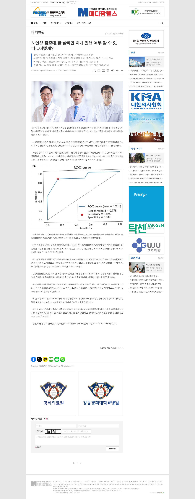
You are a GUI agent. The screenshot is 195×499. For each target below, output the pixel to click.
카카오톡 (45, 359)
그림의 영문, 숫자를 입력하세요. (76, 431)
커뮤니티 (69, 22)
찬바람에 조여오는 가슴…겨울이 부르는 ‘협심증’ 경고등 (147, 288)
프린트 (108, 70)
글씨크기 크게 (117, 70)
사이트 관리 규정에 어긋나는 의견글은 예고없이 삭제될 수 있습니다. (63, 437)
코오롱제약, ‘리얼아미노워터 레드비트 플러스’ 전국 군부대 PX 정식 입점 (147, 170)
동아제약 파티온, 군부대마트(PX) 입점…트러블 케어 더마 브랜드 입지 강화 (147, 166)
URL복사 (94, 70)
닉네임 (39, 426)
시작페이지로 (36, 2)
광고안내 (160, 482)
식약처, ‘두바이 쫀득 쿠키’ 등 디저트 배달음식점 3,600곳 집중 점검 (147, 82)
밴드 (62, 359)
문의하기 (151, 482)
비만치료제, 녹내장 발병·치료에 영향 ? (144, 276)
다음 (80, 462)
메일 (103, 70)
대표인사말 (66, 482)
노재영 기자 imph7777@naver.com (43, 70)
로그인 (162, 2)
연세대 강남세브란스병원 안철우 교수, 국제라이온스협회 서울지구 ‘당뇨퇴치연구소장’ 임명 (147, 280)
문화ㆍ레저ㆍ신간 (84, 22)
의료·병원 (135, 258)
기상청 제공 (73, 3)
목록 (99, 70)
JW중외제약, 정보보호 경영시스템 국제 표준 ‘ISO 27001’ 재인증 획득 (147, 178)
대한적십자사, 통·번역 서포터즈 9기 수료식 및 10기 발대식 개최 (147, 86)
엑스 (39, 359)
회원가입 (155, 2)
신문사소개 (57, 482)
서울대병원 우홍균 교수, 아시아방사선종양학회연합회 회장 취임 (147, 291)
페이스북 (33, 359)
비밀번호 (82, 426)
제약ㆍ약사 (136, 148)
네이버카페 (56, 359)
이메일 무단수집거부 (130, 482)
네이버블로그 (51, 359)
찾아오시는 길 (77, 482)
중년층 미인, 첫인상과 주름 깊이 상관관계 (145, 284)
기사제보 (141, 2)
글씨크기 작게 (122, 70)
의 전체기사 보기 (110, 348)
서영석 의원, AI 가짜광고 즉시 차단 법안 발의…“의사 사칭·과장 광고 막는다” (147, 70)
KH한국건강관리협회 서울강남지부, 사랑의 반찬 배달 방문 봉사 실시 (147, 78)
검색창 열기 (161, 23)
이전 (73, 462)
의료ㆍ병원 (112, 34)
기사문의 (148, 2)
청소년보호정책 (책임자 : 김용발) (110, 482)
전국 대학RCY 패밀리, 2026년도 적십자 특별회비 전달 (147, 74)
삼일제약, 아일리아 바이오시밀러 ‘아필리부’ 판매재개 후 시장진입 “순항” (147, 174)
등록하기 (112, 448)
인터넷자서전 (56, 22)
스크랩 (112, 70)
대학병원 (120, 34)
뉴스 (35, 22)
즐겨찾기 (45, 2)
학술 (44, 22)
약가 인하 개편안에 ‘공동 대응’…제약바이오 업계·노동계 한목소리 (147, 182)
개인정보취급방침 (90, 482)
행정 (133, 52)
